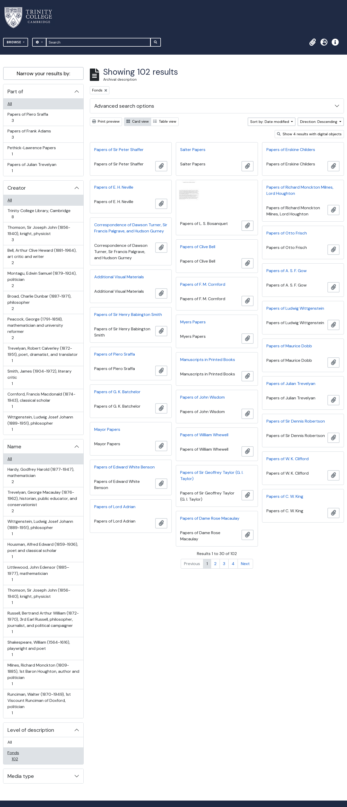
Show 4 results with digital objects (309, 134)
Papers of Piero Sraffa (27, 117)
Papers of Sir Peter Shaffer (119, 149)
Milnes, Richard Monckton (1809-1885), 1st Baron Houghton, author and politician (43, 674)
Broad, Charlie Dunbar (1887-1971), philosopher (39, 302)
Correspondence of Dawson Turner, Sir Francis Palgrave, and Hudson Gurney (130, 228)
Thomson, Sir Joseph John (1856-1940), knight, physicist (38, 233)
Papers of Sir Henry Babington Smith (128, 314)
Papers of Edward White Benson (124, 467)
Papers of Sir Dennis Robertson (295, 421)
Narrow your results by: (43, 73)
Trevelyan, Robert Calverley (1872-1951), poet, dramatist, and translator (42, 354)
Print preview (106, 121)
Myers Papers (193, 322)
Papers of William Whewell (204, 435)
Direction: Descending (319, 121)
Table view (164, 121)
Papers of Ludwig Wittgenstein (295, 308)
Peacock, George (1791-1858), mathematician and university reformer (35, 328)
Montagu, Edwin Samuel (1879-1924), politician (41, 279)
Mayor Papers (107, 429)
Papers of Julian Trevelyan (31, 167)
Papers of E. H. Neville (113, 187)
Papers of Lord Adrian (114, 506)
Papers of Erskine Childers (290, 149)
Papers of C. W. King (284, 496)
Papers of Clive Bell (197, 246)
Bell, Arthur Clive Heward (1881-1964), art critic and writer (41, 256)
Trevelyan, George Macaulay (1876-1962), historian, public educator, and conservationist (42, 501)
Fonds (18, 756)
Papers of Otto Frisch (286, 233)
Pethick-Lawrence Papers (31, 151)
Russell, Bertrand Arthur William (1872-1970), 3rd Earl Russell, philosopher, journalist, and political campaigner (43, 622)
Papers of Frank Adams (29, 134)
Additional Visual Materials (119, 277)
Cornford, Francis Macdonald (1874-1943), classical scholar (41, 400)
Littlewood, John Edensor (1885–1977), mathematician (38, 573)
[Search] (98, 42)
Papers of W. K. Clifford (287, 458)
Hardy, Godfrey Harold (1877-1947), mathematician (40, 475)
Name (14, 446)
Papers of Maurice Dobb (289, 346)
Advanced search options (124, 106)
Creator (16, 187)
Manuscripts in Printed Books (207, 359)
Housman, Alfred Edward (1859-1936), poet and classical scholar (42, 550)
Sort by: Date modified (270, 121)
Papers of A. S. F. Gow (286, 270)
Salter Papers (192, 149)
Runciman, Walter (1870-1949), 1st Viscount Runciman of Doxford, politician (39, 703)
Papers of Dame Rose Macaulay (209, 518)
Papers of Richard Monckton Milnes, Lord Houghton (299, 190)
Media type (20, 776)
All (9, 103)
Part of (15, 91)
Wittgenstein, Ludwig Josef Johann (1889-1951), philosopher (40, 423)
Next (245, 563)
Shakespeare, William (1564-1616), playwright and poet (38, 648)
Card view (137, 121)
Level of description (30, 730)
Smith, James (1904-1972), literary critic (39, 377)
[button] (312, 42)
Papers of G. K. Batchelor (117, 391)
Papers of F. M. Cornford (202, 284)
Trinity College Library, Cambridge (39, 213)
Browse (14, 42)
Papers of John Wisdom (202, 397)
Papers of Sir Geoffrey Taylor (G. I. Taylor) (211, 475)
